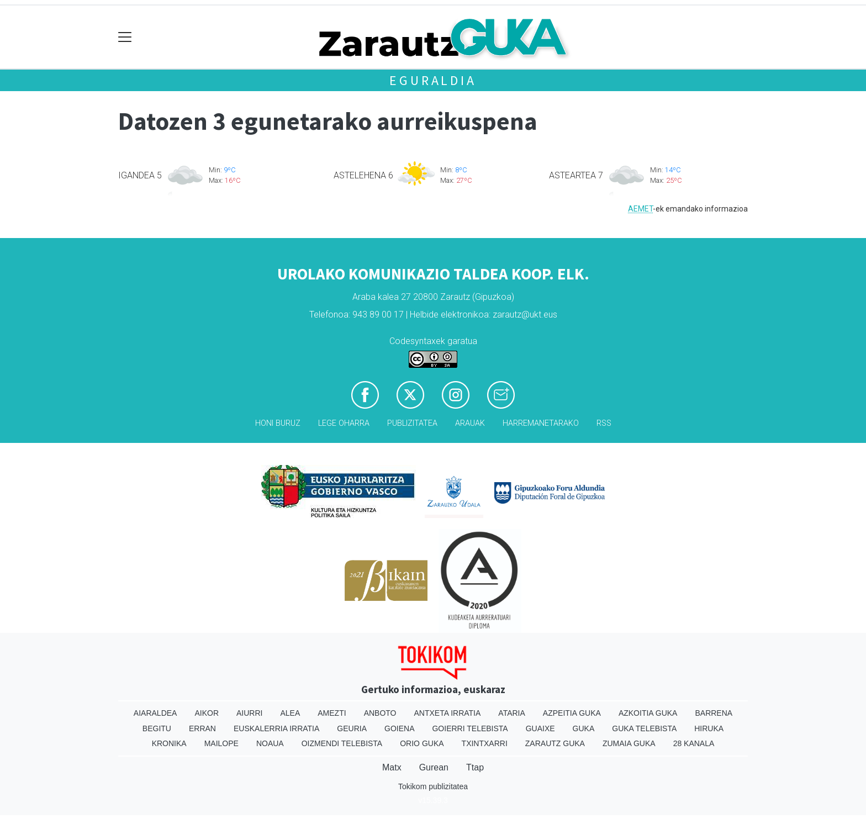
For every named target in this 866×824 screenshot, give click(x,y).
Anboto (380, 713)
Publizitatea (412, 423)
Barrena (713, 713)
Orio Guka (421, 743)
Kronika (169, 743)
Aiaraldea (155, 713)
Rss (603, 423)
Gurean (433, 767)
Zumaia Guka (629, 743)
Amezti (332, 713)
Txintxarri (485, 743)
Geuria (352, 728)
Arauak (470, 423)
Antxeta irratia (447, 713)
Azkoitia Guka (648, 713)
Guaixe (540, 728)
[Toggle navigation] (125, 37)
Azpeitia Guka (572, 713)
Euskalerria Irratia (276, 728)
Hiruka (709, 728)
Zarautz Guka (555, 743)
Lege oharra (343, 423)
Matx (392, 767)
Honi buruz (277, 423)
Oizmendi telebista (342, 743)
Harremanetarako (541, 423)
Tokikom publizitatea (433, 786)
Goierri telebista (470, 728)
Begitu (156, 728)
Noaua (270, 743)
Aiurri (249, 713)
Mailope (221, 743)
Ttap (475, 767)
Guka (584, 728)
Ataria (511, 713)
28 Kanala (694, 743)
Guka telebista (644, 728)
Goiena (399, 728)
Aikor (206, 713)
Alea (290, 713)
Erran (202, 728)
